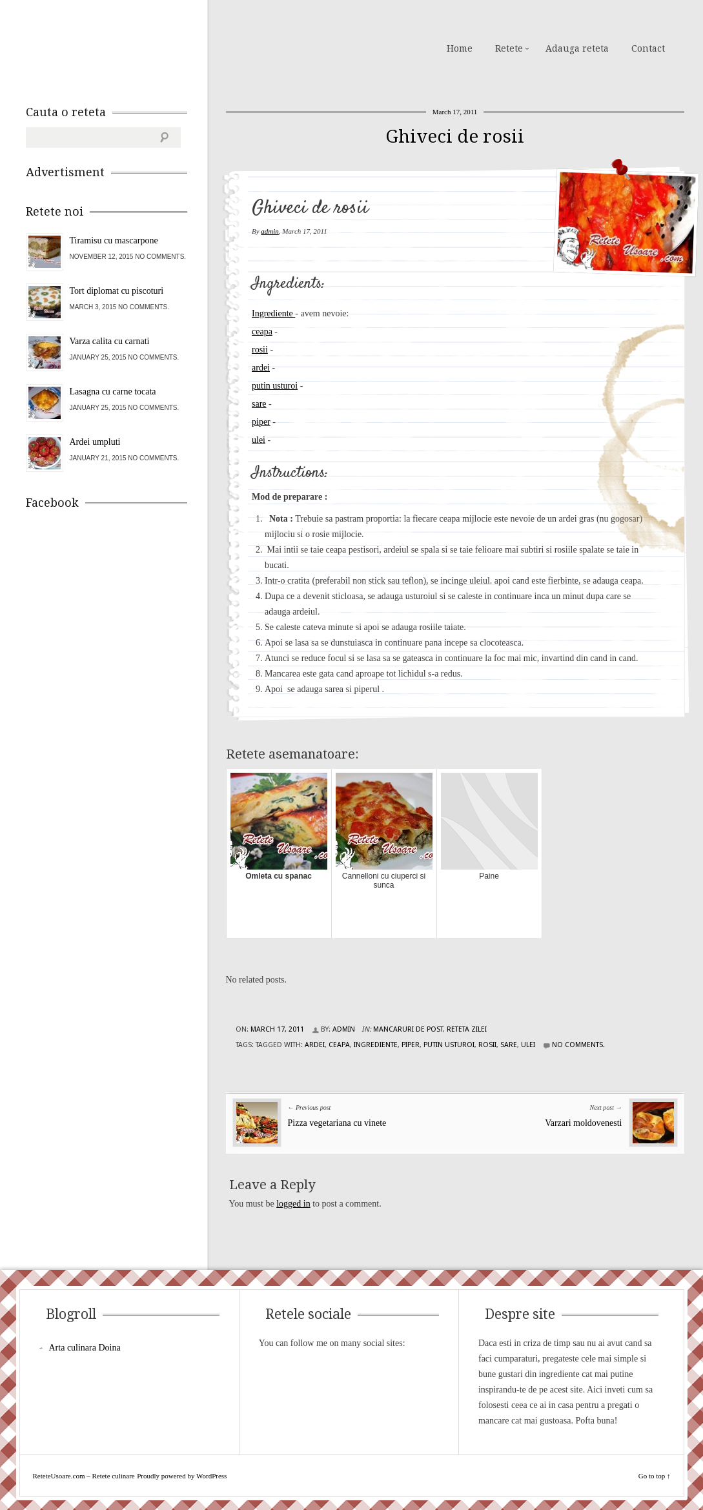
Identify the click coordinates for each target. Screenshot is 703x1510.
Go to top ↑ (654, 1476)
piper (261, 422)
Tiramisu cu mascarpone (114, 240)
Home (460, 48)
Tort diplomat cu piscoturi (117, 291)
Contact (648, 48)
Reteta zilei (467, 1029)
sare (259, 404)
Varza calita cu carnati (110, 341)
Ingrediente (273, 313)
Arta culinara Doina (85, 1347)
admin (270, 231)
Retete (509, 48)
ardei (261, 367)
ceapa (262, 331)
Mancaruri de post (408, 1029)
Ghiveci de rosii (454, 136)
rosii (260, 349)
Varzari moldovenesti (583, 1123)
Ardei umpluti (95, 442)
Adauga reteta (577, 48)
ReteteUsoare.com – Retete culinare (118, 47)
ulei (258, 440)
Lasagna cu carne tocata (113, 391)
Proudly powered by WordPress (182, 1476)
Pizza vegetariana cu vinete (337, 1123)
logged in (293, 1204)
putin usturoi (275, 386)
